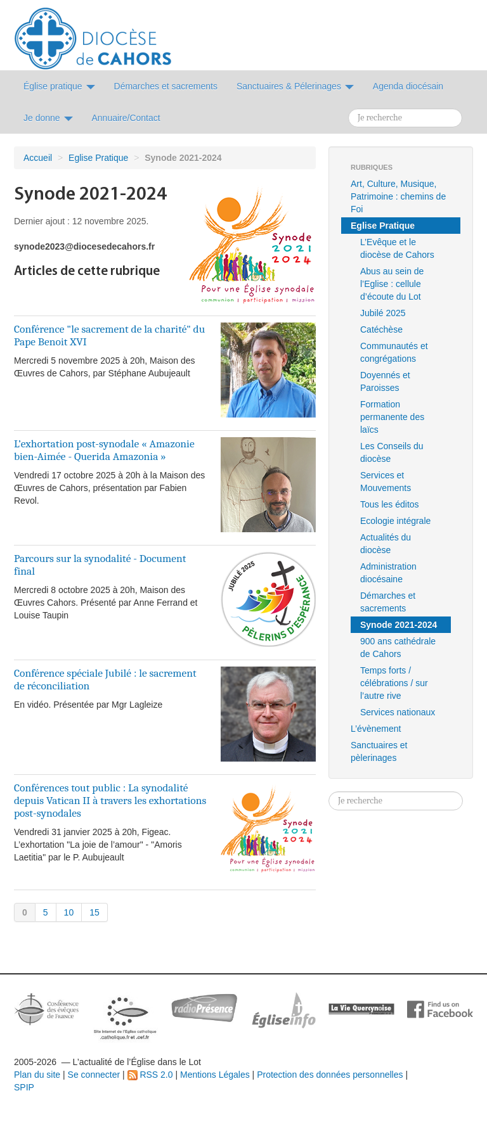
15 (94, 912)
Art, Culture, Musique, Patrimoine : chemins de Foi (398, 196)
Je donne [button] (48, 118)
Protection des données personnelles (330, 1075)
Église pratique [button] (59, 86)
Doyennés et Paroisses (385, 381)
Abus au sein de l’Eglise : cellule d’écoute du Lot (392, 284)
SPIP (24, 1087)
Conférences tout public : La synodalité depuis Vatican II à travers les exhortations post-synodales (110, 800)
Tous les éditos (389, 504)
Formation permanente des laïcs (392, 417)
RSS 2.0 (150, 1075)
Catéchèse (381, 329)
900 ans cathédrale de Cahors (398, 647)
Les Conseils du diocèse (392, 452)
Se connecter (94, 1075)
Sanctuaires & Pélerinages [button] (295, 86)
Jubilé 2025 (383, 313)
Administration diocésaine (388, 572)
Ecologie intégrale (395, 521)
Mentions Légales (215, 1075)
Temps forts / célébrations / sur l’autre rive (394, 683)
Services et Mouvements (385, 481)
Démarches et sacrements (387, 602)
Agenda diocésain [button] (408, 86)
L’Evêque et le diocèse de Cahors (397, 248)
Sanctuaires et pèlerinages (379, 751)
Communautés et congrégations (394, 352)
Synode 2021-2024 (398, 625)
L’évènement (376, 729)
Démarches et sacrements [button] (166, 86)
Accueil (37, 158)
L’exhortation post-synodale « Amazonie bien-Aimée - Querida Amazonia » (104, 450)
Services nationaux (397, 712)
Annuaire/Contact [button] (126, 118)
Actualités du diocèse (385, 543)
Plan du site (37, 1075)
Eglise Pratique (98, 158)
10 (69, 912)
